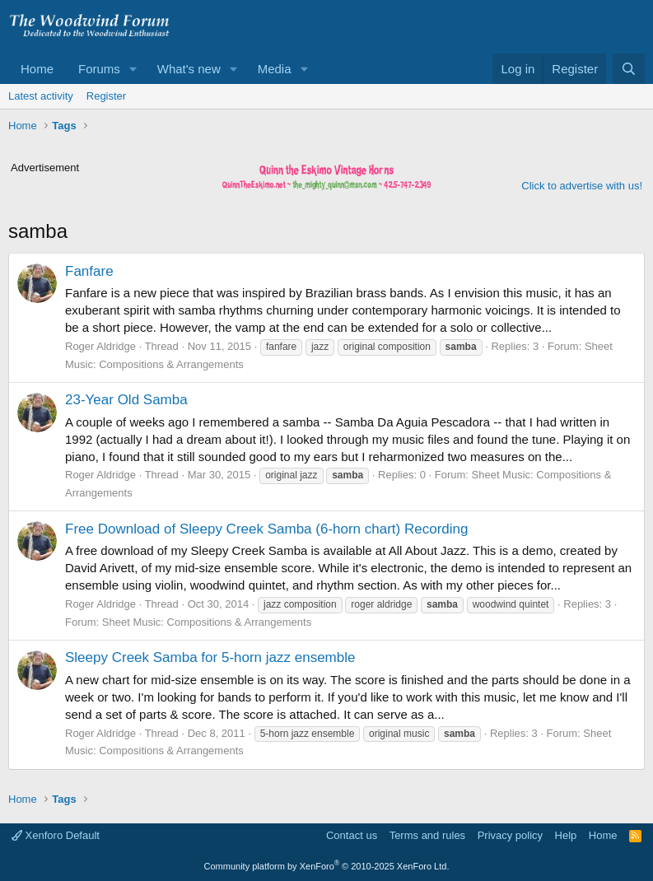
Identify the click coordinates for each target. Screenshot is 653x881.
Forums (99, 69)
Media (275, 69)
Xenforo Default (56, 835)
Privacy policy (510, 835)
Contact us (351, 835)
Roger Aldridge (100, 346)
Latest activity (40, 96)
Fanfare (89, 271)
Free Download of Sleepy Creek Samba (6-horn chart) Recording (266, 529)
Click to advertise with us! (581, 185)
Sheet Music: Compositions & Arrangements (206, 622)
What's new (189, 69)
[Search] (629, 69)
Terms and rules (427, 835)
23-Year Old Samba (126, 400)
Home (37, 69)
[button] (133, 69)
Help (566, 835)
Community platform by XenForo (327, 866)
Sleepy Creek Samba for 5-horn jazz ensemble (210, 657)
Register (106, 96)
